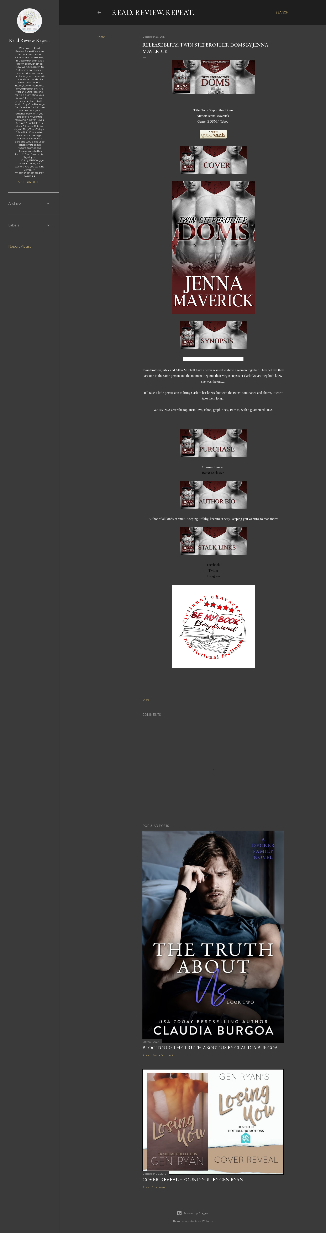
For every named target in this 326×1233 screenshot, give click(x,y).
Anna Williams (203, 1221)
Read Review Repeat (29, 40)
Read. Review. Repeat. (153, 12)
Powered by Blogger (192, 1213)
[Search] (281, 12)
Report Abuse (20, 246)
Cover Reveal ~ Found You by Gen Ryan (192, 1179)
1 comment (159, 1187)
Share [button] (101, 37)
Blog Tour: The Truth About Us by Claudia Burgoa (210, 1047)
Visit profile (29, 182)
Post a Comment (162, 1055)
